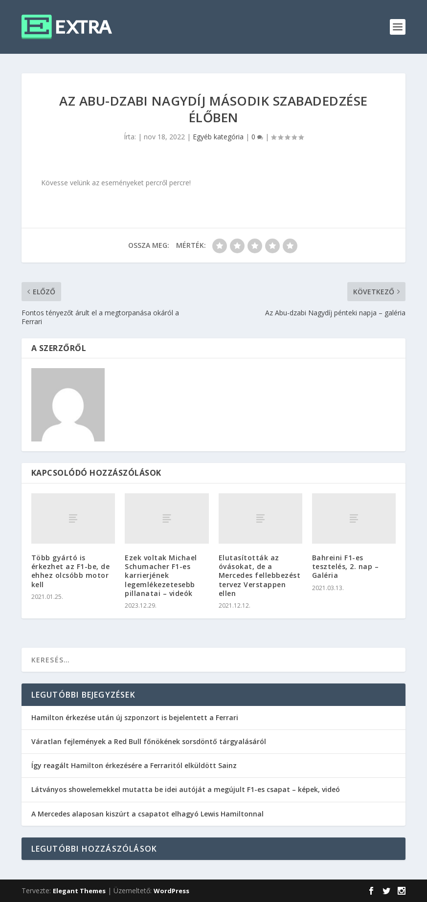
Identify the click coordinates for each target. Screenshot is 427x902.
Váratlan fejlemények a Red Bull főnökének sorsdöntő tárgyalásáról (148, 741)
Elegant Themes (79, 890)
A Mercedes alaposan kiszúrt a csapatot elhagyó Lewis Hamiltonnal (147, 813)
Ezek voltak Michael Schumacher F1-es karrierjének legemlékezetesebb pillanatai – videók (161, 575)
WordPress (171, 890)
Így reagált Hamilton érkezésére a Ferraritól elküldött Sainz (134, 765)
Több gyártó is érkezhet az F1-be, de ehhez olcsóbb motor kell (70, 571)
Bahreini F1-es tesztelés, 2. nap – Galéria (345, 566)
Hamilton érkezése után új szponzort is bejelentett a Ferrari (134, 717)
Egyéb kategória (218, 136)
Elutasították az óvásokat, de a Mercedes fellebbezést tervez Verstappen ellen (260, 575)
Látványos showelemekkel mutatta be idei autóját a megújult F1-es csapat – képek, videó (185, 789)
